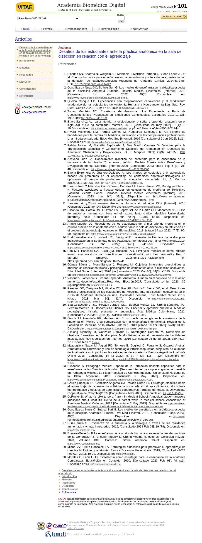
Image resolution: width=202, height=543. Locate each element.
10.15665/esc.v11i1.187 (94, 118)
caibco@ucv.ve (75, 528)
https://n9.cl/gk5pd (173, 393)
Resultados (26, 74)
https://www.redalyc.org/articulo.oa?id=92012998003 (120, 169)
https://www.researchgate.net (84, 443)
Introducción (27, 60)
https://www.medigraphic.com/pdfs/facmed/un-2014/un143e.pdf (122, 328)
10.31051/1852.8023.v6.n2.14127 (92, 84)
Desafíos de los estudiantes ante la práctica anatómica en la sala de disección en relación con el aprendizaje (35, 51)
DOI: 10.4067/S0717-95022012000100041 (118, 183)
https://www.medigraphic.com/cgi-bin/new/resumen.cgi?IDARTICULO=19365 (110, 220)
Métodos (24, 67)
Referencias (26, 95)
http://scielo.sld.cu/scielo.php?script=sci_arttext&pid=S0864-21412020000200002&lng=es (121, 274)
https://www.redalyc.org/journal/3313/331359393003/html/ (123, 234)
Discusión (25, 81)
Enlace (96, 342)
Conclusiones (27, 88)
